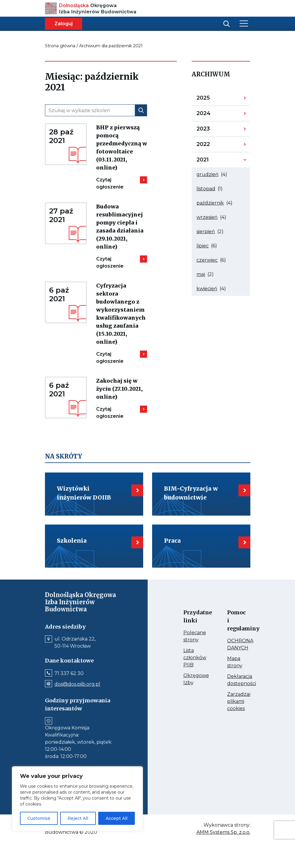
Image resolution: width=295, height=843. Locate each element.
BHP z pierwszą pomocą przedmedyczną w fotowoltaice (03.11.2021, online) (121, 148)
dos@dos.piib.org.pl (77, 684)
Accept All (116, 818)
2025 (211, 99)
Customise (38, 818)
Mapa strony (232, 662)
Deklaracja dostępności (232, 680)
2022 (211, 145)
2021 (211, 161)
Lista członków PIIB (189, 658)
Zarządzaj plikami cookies (232, 701)
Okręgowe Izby (189, 679)
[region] (77, 798)
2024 (211, 114)
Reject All (78, 818)
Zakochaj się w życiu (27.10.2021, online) (121, 389)
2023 (211, 130)
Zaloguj (63, 23)
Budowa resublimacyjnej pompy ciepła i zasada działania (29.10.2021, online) (121, 227)
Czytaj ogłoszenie (116, 183)
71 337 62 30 (69, 673)
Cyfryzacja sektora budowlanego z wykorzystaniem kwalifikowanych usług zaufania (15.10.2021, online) (121, 314)
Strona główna (60, 45)
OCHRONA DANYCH (232, 645)
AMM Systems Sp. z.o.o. (223, 832)
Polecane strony (189, 636)
